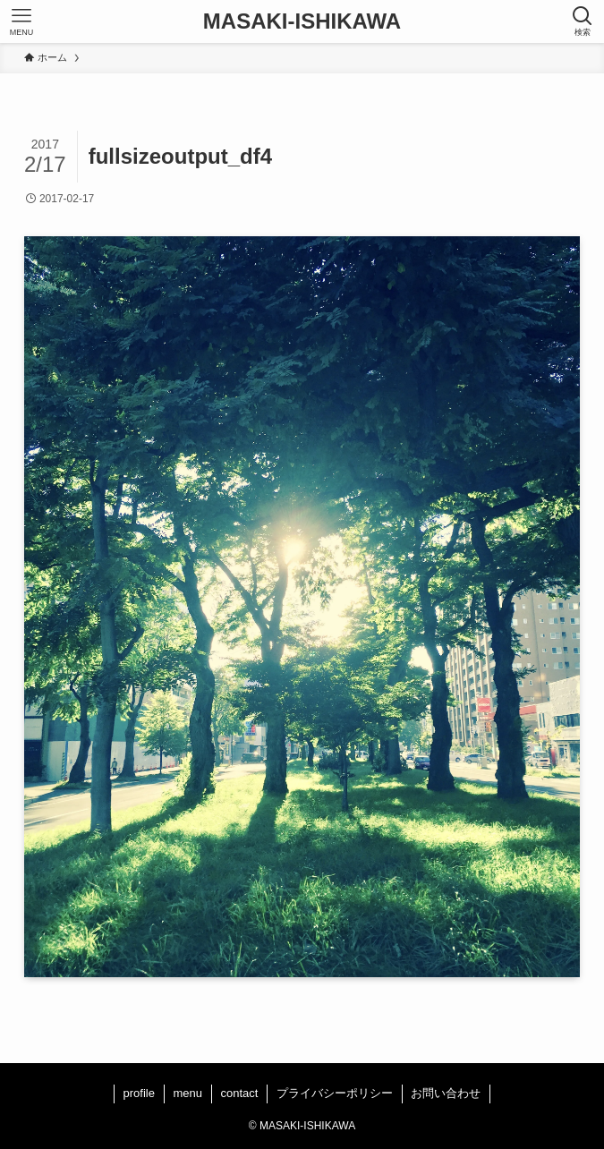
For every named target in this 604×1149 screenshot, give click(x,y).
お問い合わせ (446, 1093)
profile (139, 1093)
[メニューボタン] (21, 21)
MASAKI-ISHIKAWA (302, 21)
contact (240, 1093)
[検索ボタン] (582, 21)
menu (187, 1093)
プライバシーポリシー (334, 1093)
